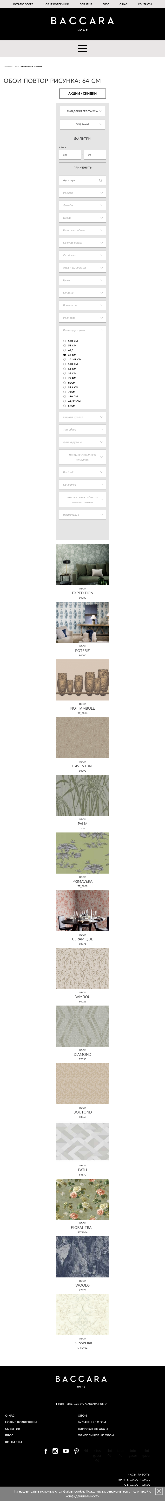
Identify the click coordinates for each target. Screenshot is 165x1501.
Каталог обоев (23, 4)
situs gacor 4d (97, 1455)
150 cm (73, 364)
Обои (82, 1415)
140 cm (73, 340)
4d (86, 1450)
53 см (72, 345)
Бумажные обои (92, 1422)
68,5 (70, 350)
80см (71, 382)
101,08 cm (74, 359)
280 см (73, 396)
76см (71, 391)
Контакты (145, 4)
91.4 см (73, 387)
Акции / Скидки (82, 93)
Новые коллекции (56, 4)
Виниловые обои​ (93, 1428)
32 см (72, 373)
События (86, 4)
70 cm (72, 377)
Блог (106, 4)
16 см (72, 368)
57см (71, 405)
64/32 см (74, 401)
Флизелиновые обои (96, 1435)
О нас (123, 4)
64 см (72, 354)
